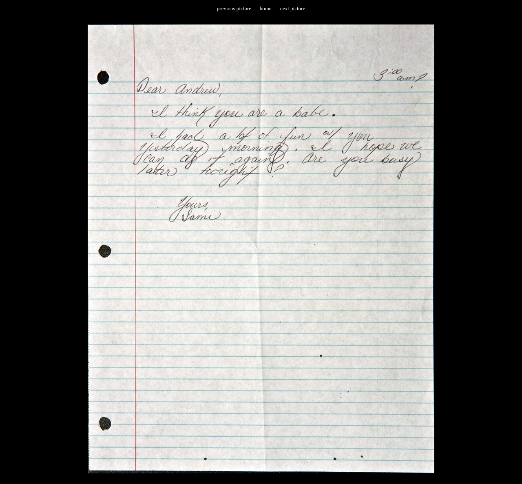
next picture (292, 8)
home (266, 8)
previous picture (234, 8)
